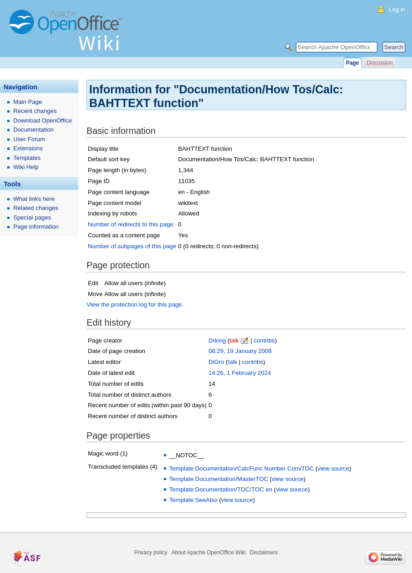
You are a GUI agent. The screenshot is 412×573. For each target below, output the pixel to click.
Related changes (35, 208)
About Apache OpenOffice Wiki (209, 552)
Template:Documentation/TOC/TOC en (220, 489)
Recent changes (34, 110)
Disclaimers (264, 552)
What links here (34, 198)
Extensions (28, 148)
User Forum (29, 139)
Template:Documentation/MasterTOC (218, 479)
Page (352, 63)
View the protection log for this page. (134, 304)
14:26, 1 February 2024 (240, 372)
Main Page (27, 101)
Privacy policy (151, 552)
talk (234, 340)
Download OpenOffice (42, 120)
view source (333, 468)
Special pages (32, 217)
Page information (36, 226)
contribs (264, 340)
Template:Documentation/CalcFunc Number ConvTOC (241, 468)
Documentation (33, 129)
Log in (397, 9)
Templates (27, 157)
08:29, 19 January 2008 (240, 351)
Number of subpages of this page (132, 246)
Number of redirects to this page (130, 224)
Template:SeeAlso (193, 499)
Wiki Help (26, 167)
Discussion (379, 63)
